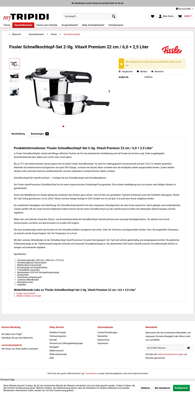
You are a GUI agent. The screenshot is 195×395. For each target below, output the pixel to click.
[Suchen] (113, 16)
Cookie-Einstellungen (107, 332)
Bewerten (157, 71)
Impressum (103, 343)
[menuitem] (90, 16)
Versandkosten (91, 373)
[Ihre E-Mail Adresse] (164, 348)
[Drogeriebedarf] (70, 25)
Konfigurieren (181, 388)
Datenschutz (103, 340)
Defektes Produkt (58, 332)
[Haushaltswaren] (23, 25)
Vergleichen (126, 71)
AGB (52, 358)
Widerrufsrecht (57, 350)
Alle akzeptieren (162, 388)
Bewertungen (40, 133)
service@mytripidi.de (12, 345)
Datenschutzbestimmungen (171, 354)
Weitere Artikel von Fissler (27, 296)
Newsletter (103, 336)
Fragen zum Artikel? (24, 293)
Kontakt (53, 340)
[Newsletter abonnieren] (188, 348)
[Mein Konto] (166, 16)
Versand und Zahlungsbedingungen (66, 343)
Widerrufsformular (58, 354)
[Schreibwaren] (115, 25)
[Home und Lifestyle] (46, 25)
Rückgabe (54, 347)
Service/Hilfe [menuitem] (183, 9)
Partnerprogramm (58, 336)
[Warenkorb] (185, 16)
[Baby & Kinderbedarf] (93, 25)
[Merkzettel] (152, 16)
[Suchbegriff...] (90, 16)
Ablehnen (145, 388)
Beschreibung (18, 134)
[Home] (7, 25)
